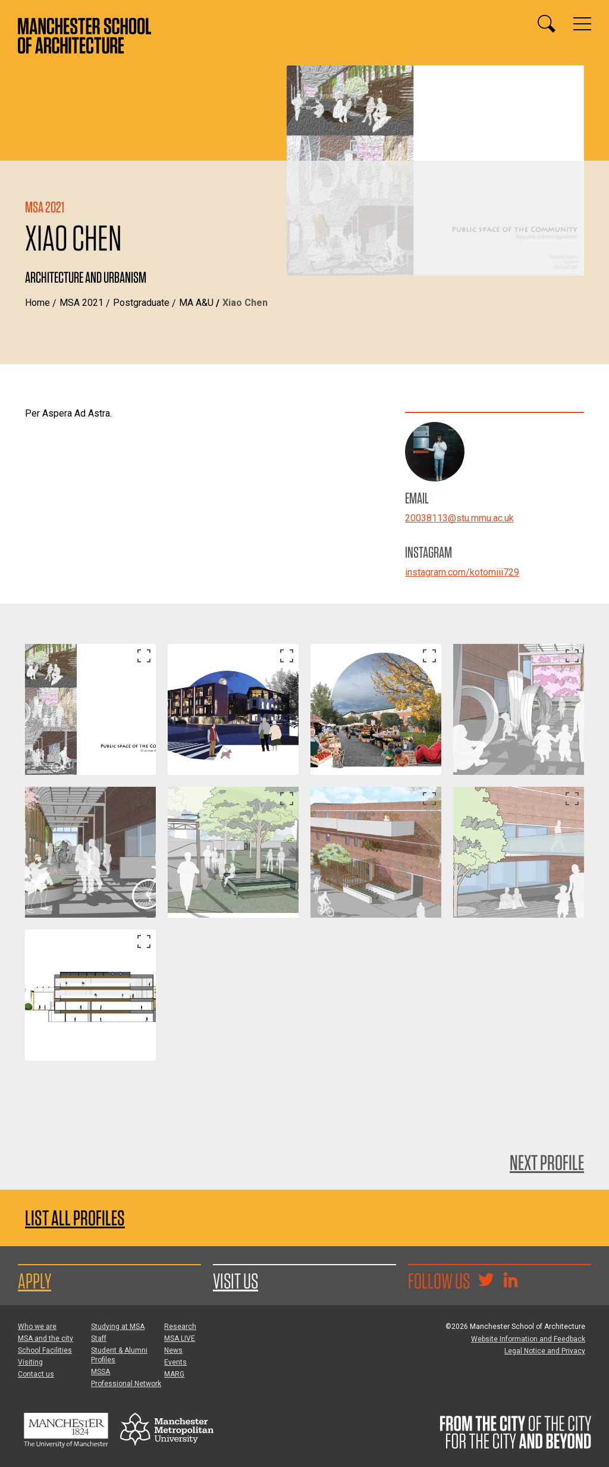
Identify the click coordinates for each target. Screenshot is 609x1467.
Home (37, 302)
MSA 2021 (81, 302)
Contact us (36, 1374)
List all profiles (75, 1218)
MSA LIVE (179, 1338)
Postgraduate (141, 302)
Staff (98, 1338)
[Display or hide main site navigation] (582, 24)
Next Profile (547, 1162)
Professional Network (126, 1384)
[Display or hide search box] (546, 24)
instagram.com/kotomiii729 (462, 572)
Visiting (30, 1362)
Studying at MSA (118, 1326)
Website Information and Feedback (528, 1339)
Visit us (235, 1281)
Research (180, 1326)
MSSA (100, 1372)
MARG (174, 1374)
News (173, 1350)
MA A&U (196, 302)
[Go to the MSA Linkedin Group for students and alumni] (510, 1281)
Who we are (37, 1326)
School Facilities (45, 1350)
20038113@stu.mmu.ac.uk (459, 518)
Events (175, 1362)
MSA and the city (45, 1338)
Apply (34, 1281)
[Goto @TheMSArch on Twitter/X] (486, 1281)
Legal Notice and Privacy (544, 1351)
